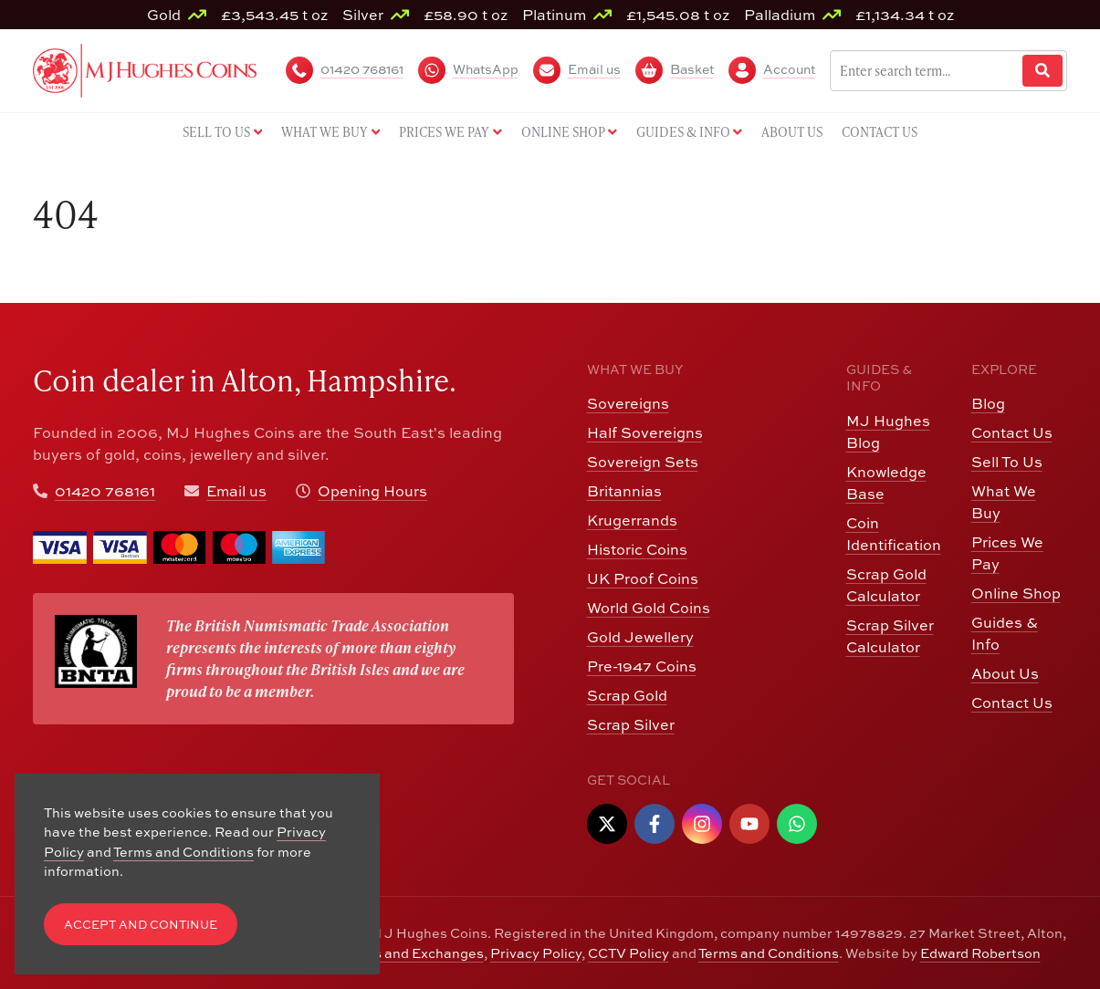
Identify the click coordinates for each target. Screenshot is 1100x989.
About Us (1005, 673)
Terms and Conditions (768, 953)
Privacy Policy (535, 953)
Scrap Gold (627, 695)
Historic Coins (637, 549)
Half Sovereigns (645, 432)
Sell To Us (1006, 462)
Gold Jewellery (640, 637)
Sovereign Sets (642, 462)
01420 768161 (105, 491)
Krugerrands (632, 520)
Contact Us (1012, 432)
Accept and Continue (140, 924)
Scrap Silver (631, 724)
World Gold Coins (648, 608)
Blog (988, 403)
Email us (236, 491)
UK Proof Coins (642, 578)
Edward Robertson (980, 953)
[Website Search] (1042, 71)
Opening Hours (372, 491)
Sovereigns (628, 403)
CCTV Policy (628, 953)
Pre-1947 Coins (642, 666)
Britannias (624, 491)
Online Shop (1016, 593)
